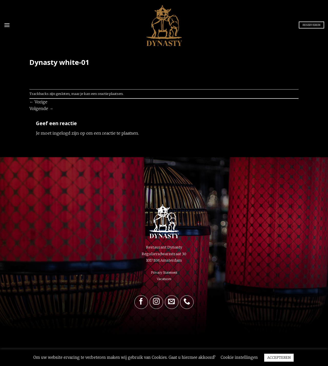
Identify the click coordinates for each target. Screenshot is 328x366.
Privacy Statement (164, 272)
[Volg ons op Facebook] (141, 302)
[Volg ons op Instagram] (156, 302)
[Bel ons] (187, 302)
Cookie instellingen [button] (239, 357)
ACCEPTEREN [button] (279, 357)
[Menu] (7, 25)
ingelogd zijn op (69, 133)
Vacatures (164, 279)
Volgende (41, 108)
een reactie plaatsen (107, 94)
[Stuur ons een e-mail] (172, 302)
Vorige (38, 101)
